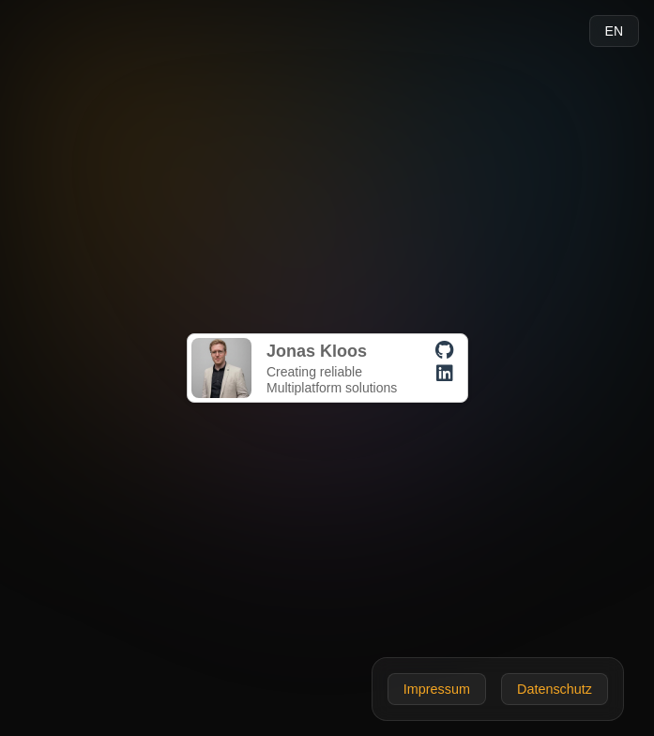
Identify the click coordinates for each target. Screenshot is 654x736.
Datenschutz (554, 689)
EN (614, 30)
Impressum (436, 689)
